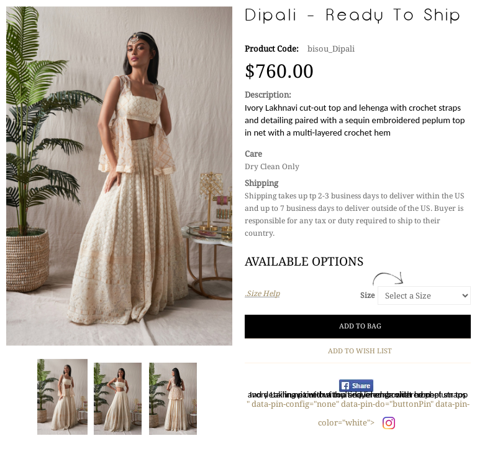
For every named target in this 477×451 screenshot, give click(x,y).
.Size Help (262, 293)
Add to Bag (358, 326)
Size (367, 295)
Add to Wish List (358, 351)
